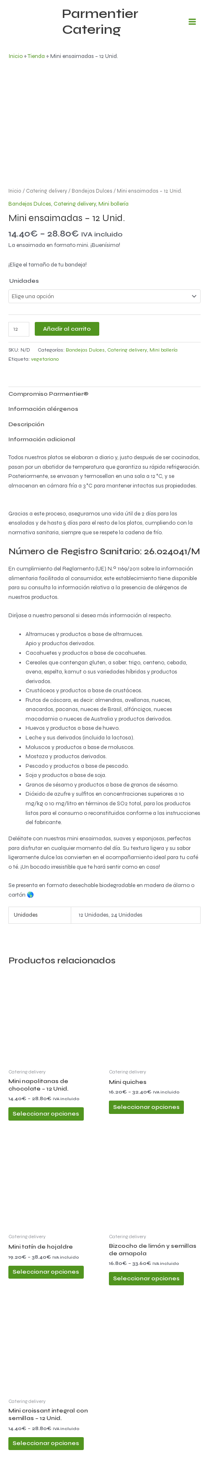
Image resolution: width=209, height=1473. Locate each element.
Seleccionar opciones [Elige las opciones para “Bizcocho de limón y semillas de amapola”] (146, 1278)
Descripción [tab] (26, 424)
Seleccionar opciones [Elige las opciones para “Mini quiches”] (146, 1107)
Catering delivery (46, 191)
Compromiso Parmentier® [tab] (48, 393)
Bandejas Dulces (92, 191)
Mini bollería (113, 203)
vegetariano (45, 359)
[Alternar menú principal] (192, 21)
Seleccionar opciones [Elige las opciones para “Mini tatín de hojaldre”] (46, 1271)
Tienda (36, 56)
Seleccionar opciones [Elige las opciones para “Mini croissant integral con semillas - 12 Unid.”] (46, 1443)
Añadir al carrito (67, 328)
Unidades (24, 280)
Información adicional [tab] (41, 439)
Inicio (15, 56)
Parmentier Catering (100, 21)
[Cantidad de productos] (18, 329)
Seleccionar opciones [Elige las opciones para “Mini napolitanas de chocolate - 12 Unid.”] (46, 1113)
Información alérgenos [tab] (43, 408)
